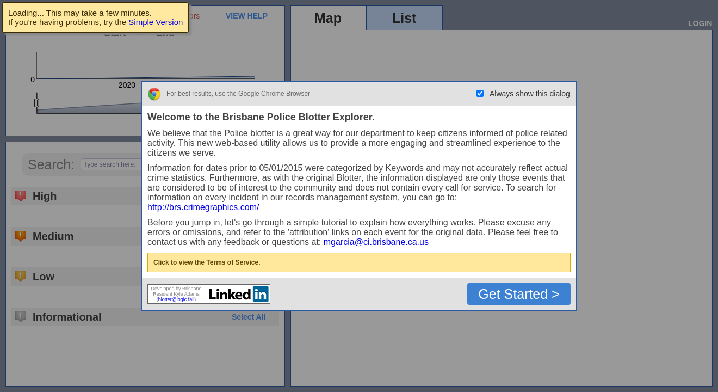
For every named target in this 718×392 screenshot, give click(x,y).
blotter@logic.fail (176, 299)
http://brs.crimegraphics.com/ (203, 207)
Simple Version (155, 22)
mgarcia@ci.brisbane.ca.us (376, 242)
